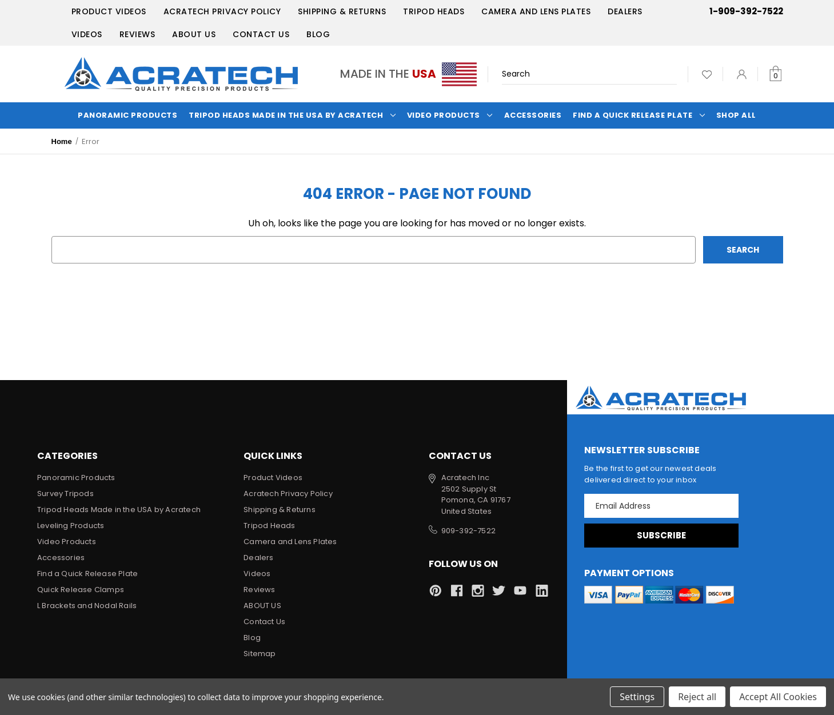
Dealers (625, 11)
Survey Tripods (65, 493)
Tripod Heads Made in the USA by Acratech (292, 115)
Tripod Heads (433, 11)
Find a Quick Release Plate (639, 115)
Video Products (450, 115)
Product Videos (108, 11)
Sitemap (260, 653)
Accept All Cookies (778, 696)
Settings (637, 696)
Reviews (137, 34)
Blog (318, 34)
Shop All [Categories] (736, 115)
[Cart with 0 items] (775, 74)
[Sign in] (742, 74)
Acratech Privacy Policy (222, 11)
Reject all (697, 696)
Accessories (533, 115)
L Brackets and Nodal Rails (87, 605)
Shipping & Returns (342, 11)
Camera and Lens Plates (535, 11)
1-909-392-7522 (746, 11)
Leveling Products (70, 525)
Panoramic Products (127, 115)
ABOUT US (194, 34)
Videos (86, 34)
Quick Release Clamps (80, 589)
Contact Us (261, 34)
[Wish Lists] (707, 74)
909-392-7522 (468, 530)
